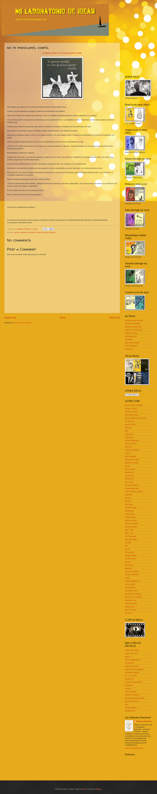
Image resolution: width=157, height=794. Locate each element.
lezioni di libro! (130, 469)
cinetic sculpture (130, 443)
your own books (130, 610)
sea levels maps (130, 507)
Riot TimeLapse (130, 536)
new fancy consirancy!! (133, 594)
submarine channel (132, 485)
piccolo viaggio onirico (133, 660)
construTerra (129, 476)
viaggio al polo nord (132, 666)
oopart (127, 578)
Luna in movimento (132, 571)
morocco (128, 688)
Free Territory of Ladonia (134, 491)
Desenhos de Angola (132, 323)
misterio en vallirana (132, 695)
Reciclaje (128, 428)
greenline (128, 568)
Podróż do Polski (131, 333)
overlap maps (130, 514)
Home (63, 317)
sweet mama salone (132, 650)
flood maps (129, 504)
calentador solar (130, 600)
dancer (127, 549)
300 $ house (129, 479)
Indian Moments (130, 692)
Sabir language (130, 456)
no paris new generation (133, 682)
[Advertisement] (140, 55)
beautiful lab (129, 472)
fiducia (38, 232)
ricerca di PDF (130, 584)
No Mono (128, 543)
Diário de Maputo (131, 346)
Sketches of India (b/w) (133, 327)
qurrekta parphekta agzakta (135, 698)
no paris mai (129, 679)
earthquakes (129, 511)
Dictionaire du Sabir (132, 460)
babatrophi (129, 685)
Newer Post (10, 317)
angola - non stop (131, 653)
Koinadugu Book (131, 336)
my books (128, 613)
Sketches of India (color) (133, 330)
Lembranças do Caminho (134, 320)
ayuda (16, 232)
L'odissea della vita (132, 488)
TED (126, 431)
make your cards (131, 603)
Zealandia (128, 495)
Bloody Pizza (129, 565)
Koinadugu (129, 339)
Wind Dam (128, 447)
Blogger (98, 789)
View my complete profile (134, 748)
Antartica (128, 501)
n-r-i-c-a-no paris (131, 676)
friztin (84, 789)
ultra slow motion (131, 539)
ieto (126, 546)
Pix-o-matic (129, 482)
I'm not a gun (129, 421)
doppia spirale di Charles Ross (136, 418)
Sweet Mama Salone (132, 343)
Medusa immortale (131, 463)
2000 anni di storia (131, 523)
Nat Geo (128, 498)
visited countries (130, 520)
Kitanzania (128, 349)
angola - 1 (128, 656)
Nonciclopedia (130, 587)
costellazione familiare (28, 232)
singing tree (129, 434)
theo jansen (129, 437)
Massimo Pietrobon (144, 721)
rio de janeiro (129, 663)
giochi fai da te (130, 424)
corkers (127, 453)
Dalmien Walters (131, 555)
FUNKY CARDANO (132, 575)
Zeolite (127, 466)
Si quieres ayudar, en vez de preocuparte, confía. (62, 53)
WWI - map (129, 530)
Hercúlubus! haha (131, 591)
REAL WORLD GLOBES (134, 405)
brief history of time (132, 415)
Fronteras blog (130, 517)
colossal (128, 562)
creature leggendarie (132, 581)
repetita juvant (130, 711)
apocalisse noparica (132, 672)
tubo (126, 704)
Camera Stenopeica (132, 450)
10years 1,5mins (131, 408)
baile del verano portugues (134, 669)
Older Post (114, 317)
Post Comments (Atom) (22, 323)
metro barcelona (131, 708)
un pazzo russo (130, 559)
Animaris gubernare (132, 440)
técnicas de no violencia (133, 597)
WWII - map (129, 533)
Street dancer (130, 552)
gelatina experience (132, 701)
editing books (129, 607)
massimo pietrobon (49, 232)
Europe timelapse (131, 527)
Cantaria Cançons (131, 412)
